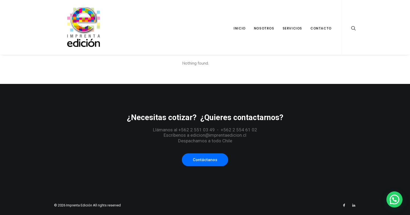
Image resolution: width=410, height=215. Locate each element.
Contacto (321, 28)
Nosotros (264, 28)
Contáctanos (205, 159)
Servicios (292, 28)
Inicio (240, 28)
